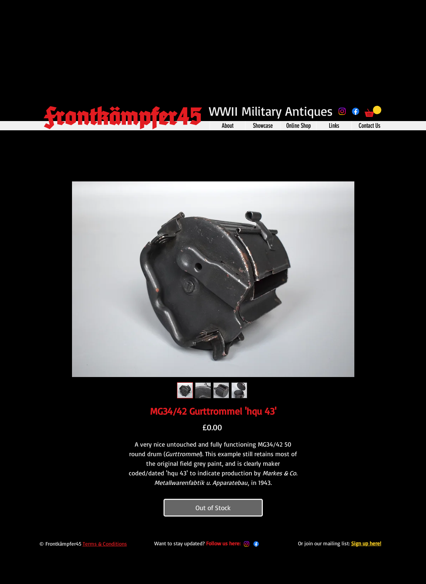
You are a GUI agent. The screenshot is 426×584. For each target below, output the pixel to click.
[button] (373, 111)
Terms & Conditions (105, 543)
